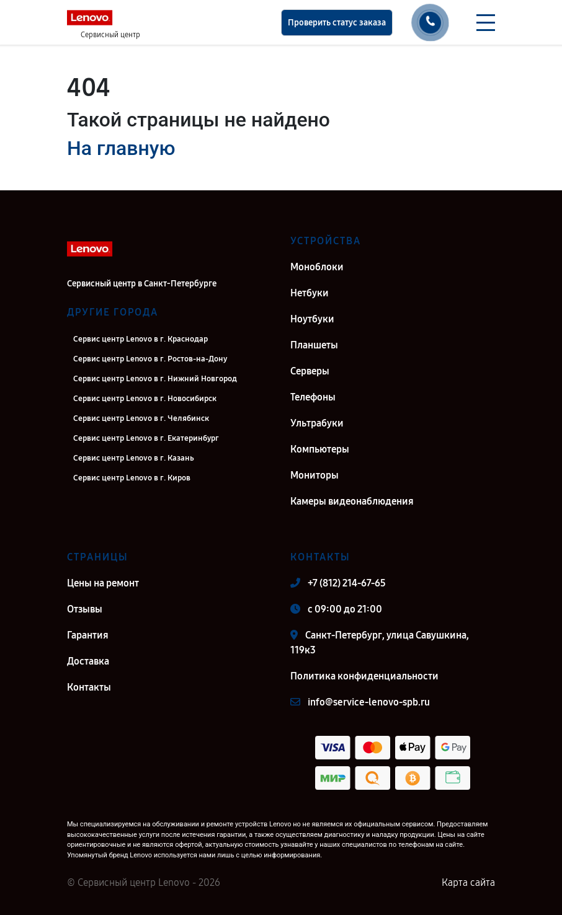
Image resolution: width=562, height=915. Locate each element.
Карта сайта (468, 882)
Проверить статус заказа (337, 22)
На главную (121, 148)
